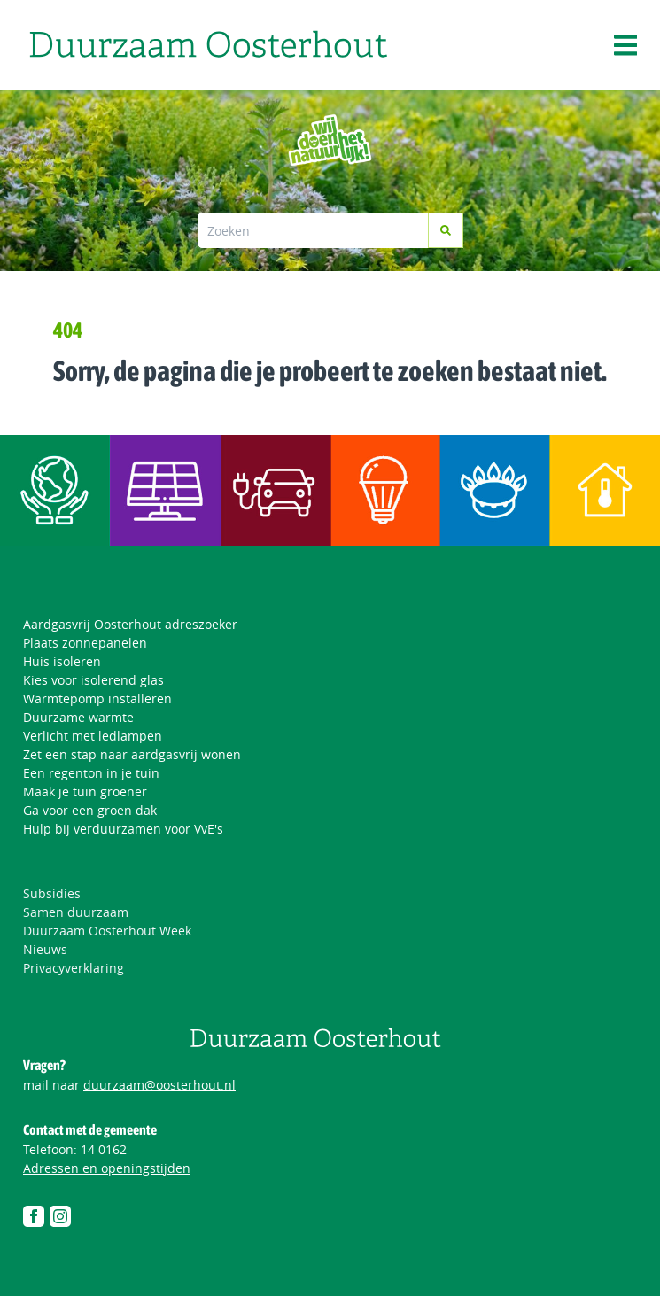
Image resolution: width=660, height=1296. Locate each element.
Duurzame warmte (78, 717)
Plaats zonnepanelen (85, 642)
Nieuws (45, 949)
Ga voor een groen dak (90, 810)
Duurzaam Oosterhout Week (107, 930)
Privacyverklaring (73, 967)
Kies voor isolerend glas (93, 679)
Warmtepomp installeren (97, 698)
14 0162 (104, 1149)
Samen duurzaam (75, 912)
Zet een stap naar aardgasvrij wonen (132, 754)
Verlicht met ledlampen (92, 735)
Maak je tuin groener (85, 791)
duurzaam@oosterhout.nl (159, 1084)
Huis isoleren (62, 661)
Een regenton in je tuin (91, 772)
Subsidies (52, 893)
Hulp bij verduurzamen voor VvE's (123, 828)
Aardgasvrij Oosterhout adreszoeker (130, 624)
